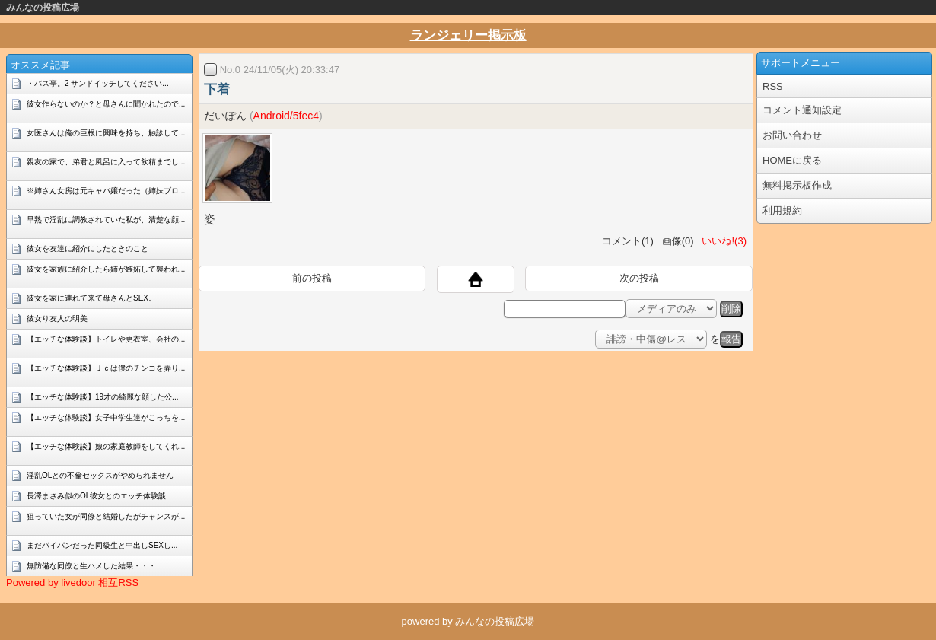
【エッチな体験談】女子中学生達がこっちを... (106, 417)
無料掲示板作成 (797, 185)
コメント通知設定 (802, 110)
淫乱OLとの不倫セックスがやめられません (100, 475)
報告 (731, 339)
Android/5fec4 (286, 116)
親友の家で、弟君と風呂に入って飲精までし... (106, 162)
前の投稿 (312, 278)
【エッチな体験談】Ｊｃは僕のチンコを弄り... (106, 368)
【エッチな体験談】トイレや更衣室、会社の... (106, 339)
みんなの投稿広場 (42, 7)
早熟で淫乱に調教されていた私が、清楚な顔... (106, 219)
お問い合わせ (792, 135)
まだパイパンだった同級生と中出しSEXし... (102, 545)
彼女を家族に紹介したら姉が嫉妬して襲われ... (106, 269)
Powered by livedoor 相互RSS (72, 582)
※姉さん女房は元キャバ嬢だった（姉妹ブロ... (106, 190)
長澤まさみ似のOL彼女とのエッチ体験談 (96, 496)
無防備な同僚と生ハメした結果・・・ (91, 566)
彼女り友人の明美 (57, 318)
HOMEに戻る (792, 160)
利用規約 (782, 210)
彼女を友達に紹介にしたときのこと (87, 248)
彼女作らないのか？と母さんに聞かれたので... (106, 104)
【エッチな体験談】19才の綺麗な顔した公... (102, 397)
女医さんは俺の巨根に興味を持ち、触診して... (106, 133)
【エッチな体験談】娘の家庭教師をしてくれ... (106, 446)
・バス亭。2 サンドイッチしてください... (98, 83)
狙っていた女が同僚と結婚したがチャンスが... (106, 516)
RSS (772, 86)
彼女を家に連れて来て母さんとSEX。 (91, 298)
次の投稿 (639, 278)
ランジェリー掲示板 (468, 35)
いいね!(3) (721, 241)
